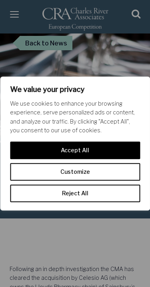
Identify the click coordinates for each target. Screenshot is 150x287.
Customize (75, 171)
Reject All (75, 193)
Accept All (75, 150)
